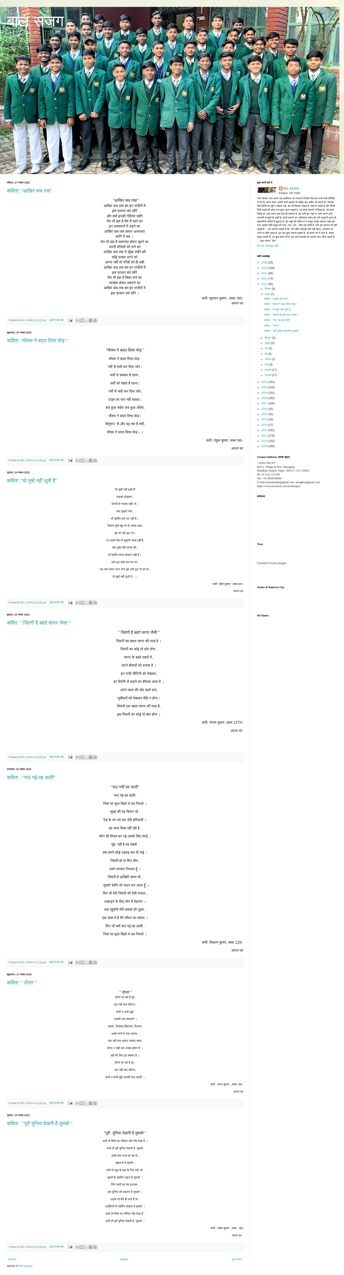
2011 (264, 435)
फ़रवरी (268, 369)
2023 (264, 278)
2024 (264, 273)
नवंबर (268, 294)
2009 (264, 446)
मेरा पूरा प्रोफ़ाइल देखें (267, 245)
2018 (264, 398)
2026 (264, 262)
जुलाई (268, 343)
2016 (264, 408)
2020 (264, 387)
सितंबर (268, 337)
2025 (264, 268)
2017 (264, 403)
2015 (264, 414)
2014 (264, 419)
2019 (264, 392)
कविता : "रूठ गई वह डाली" (31, 777)
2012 (264, 430)
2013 (264, 425)
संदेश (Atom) (26, 1266)
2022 (264, 284)
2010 (264, 441)
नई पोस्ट (12, 1259)
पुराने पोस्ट (237, 1259)
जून (267, 348)
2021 (264, 382)
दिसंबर (268, 288)
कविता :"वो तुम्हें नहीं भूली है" (32, 481)
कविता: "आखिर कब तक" (29, 191)
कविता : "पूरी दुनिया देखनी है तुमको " (40, 1123)
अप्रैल (268, 359)
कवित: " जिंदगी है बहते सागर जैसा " (39, 623)
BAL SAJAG (291, 188)
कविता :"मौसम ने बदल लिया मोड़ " (37, 341)
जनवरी (268, 375)
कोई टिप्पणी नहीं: (57, 320)
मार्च (267, 364)
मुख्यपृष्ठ (124, 1259)
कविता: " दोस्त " (21, 983)
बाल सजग (35, 21)
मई (266, 353)
